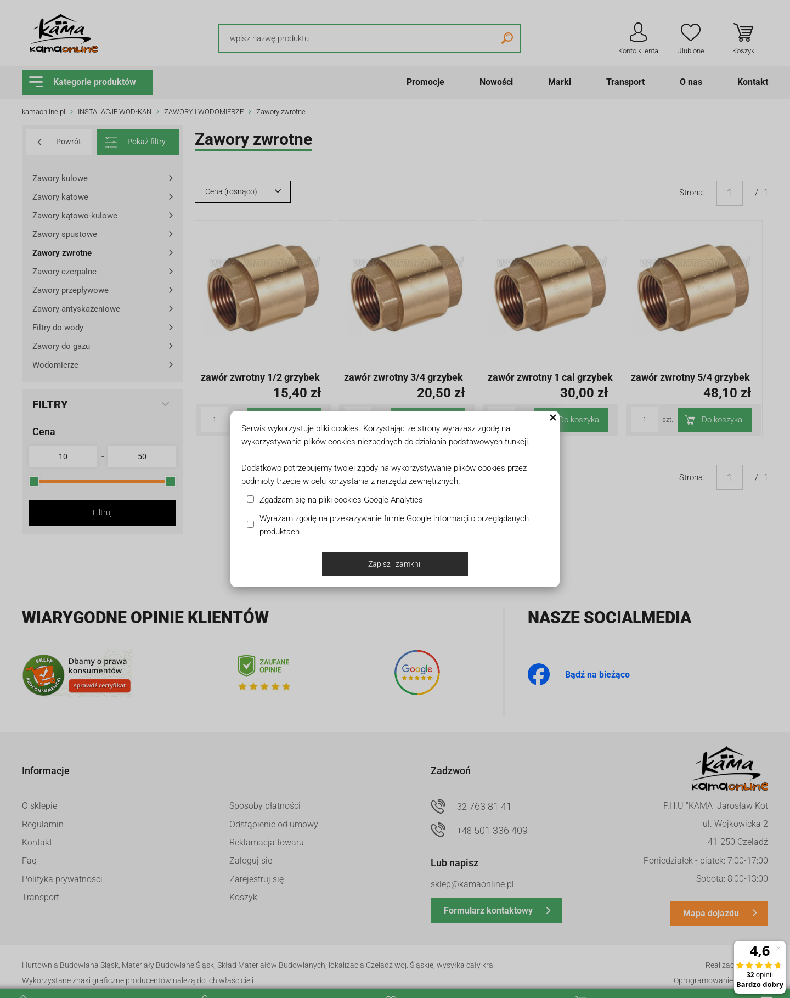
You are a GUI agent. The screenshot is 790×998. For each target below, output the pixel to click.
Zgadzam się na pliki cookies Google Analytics (341, 500)
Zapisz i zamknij (395, 564)
